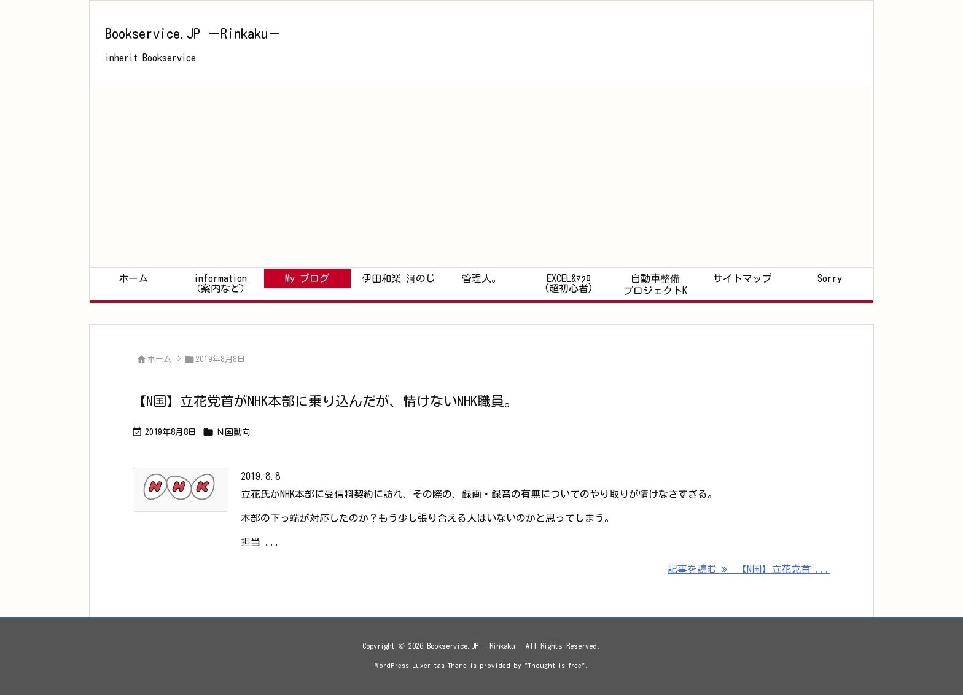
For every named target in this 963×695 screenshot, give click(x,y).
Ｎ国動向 (233, 432)
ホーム (159, 359)
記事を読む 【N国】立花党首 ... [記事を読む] (749, 569)
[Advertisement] (481, 175)
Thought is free (555, 665)
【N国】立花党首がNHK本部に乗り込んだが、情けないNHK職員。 (325, 401)
